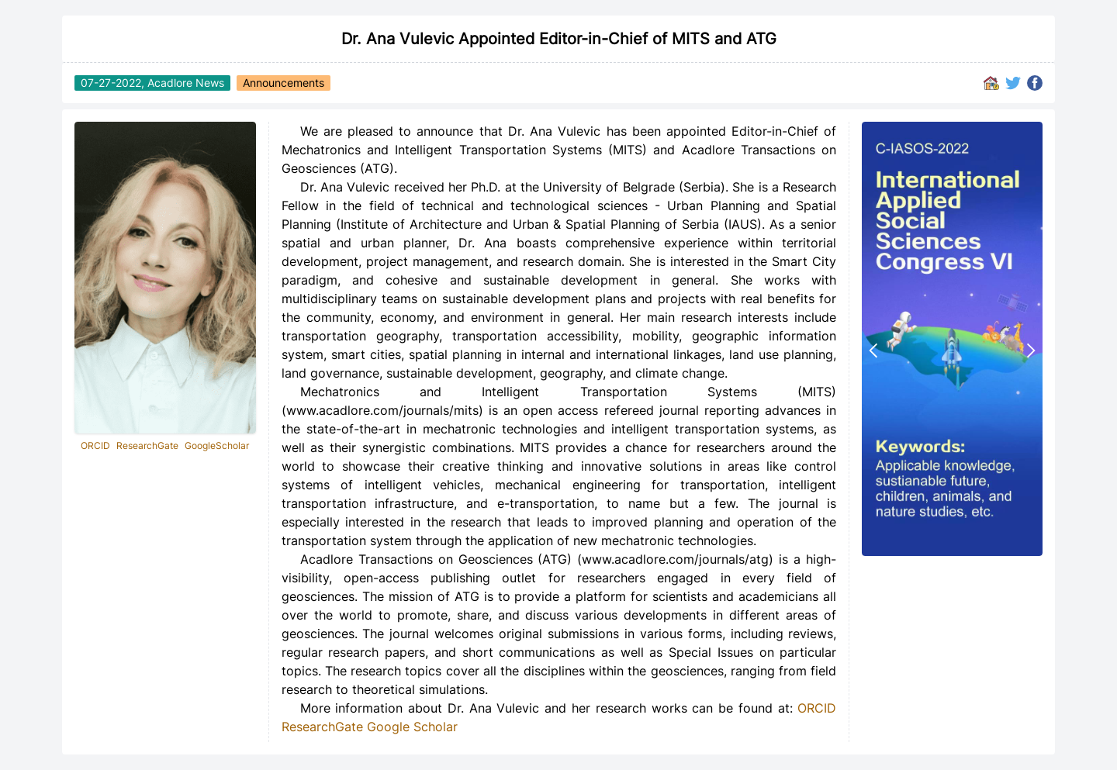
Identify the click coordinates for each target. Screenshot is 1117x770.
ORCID (95, 445)
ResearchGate (147, 445)
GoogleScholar (217, 445)
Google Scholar (412, 726)
